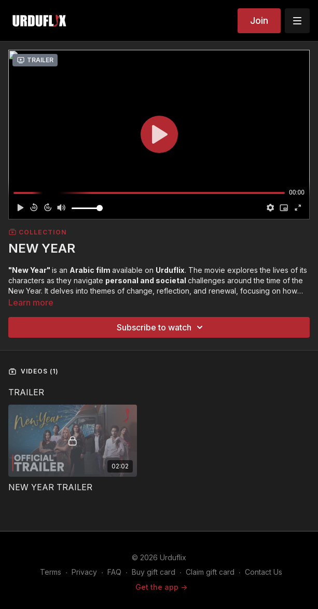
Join (259, 20)
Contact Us (263, 572)
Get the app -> (161, 587)
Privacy (84, 572)
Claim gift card (210, 572)
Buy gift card (153, 572)
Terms (50, 572)
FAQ (114, 572)
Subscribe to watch (161, 327)
